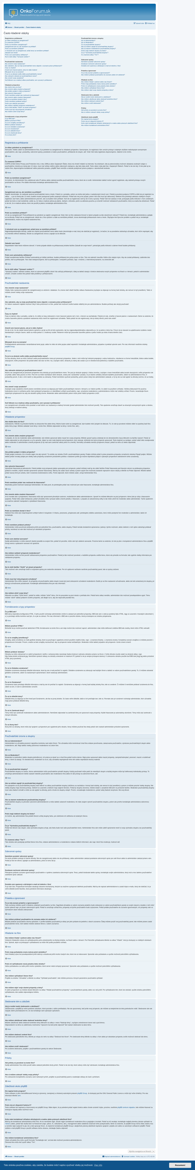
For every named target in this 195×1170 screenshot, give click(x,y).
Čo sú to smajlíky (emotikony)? (15, 122)
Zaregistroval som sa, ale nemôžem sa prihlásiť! (20, 46)
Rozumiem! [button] (180, 1165)
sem (19, 1096)
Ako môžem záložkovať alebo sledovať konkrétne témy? (99, 99)
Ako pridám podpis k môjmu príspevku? (17, 91)
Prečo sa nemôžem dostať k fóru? (16, 99)
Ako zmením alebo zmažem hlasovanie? (18, 97)
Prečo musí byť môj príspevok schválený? (18, 109)
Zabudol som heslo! (11, 52)
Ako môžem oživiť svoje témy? (15, 111)
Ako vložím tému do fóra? (13, 87)
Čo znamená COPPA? (12, 42)
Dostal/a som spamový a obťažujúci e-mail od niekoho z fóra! (101, 66)
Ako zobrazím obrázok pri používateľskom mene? (21, 76)
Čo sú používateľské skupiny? (90, 44)
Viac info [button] (98, 1165)
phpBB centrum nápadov (126, 1107)
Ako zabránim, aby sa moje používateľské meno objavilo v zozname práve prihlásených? (33, 66)
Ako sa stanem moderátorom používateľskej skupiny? (98, 48)
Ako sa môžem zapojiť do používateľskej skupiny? (97, 46)
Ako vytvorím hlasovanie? (13, 93)
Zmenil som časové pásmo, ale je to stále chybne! (21, 70)
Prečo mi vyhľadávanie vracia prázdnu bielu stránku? (98, 86)
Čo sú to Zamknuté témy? (13, 133)
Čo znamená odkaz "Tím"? (89, 55)
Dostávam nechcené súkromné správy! (93, 64)
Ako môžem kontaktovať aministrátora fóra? (95, 125)
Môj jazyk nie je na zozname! (14, 72)
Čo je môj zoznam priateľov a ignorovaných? (95, 73)
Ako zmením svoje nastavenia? (15, 64)
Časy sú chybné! (10, 68)
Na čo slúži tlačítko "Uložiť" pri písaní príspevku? (20, 107)
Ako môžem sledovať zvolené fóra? (92, 101)
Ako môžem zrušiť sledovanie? (91, 103)
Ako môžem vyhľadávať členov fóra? (93, 88)
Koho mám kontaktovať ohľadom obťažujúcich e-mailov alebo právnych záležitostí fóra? (109, 123)
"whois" (7, 1124)
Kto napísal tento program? (90, 119)
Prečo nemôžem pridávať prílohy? (16, 101)
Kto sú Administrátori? (88, 40)
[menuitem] (7, 23)
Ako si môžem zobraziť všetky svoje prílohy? (95, 112)
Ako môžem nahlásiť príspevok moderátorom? (20, 105)
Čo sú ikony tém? (10, 135)
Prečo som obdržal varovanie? (15, 103)
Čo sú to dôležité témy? (12, 131)
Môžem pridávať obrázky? (13, 124)
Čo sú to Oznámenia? (12, 129)
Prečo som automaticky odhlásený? (16, 55)
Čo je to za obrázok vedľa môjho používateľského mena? (23, 74)
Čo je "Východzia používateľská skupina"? (94, 52)
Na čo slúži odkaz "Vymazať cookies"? (17, 57)
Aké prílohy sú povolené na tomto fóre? (93, 110)
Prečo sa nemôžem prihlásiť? (14, 48)
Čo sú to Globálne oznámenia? (15, 127)
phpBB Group (10, 347)
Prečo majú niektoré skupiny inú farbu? (93, 50)
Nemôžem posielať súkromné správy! (93, 61)
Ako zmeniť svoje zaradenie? (14, 78)
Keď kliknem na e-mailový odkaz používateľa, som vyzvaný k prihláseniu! (28, 80)
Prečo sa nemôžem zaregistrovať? (16, 44)
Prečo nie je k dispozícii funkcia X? (92, 121)
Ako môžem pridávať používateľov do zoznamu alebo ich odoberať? (103, 75)
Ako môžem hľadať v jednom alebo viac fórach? (96, 82)
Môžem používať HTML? (13, 120)
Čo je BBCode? (10, 118)
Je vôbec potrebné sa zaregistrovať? (17, 40)
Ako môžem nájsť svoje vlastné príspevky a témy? (97, 90)
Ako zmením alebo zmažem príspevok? (17, 89)
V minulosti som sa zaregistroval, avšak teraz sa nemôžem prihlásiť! (27, 50)
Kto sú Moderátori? (87, 42)
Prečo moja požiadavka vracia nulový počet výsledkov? (99, 84)
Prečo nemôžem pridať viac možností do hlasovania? (22, 95)
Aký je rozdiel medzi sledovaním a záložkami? (96, 97)
